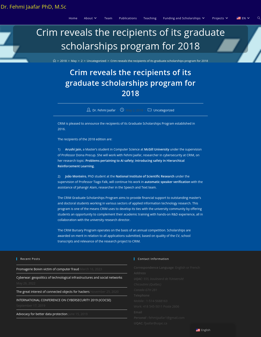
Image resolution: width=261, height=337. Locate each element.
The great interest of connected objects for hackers (53, 291)
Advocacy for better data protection (41, 314)
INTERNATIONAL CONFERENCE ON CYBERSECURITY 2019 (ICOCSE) (63, 300)
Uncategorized (163, 110)
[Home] (54, 61)
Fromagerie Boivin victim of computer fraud (47, 269)
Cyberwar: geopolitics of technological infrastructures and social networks (69, 277)
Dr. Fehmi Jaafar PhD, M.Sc (33, 6)
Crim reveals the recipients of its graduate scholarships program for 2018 (159, 61)
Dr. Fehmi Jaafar (104, 110)
